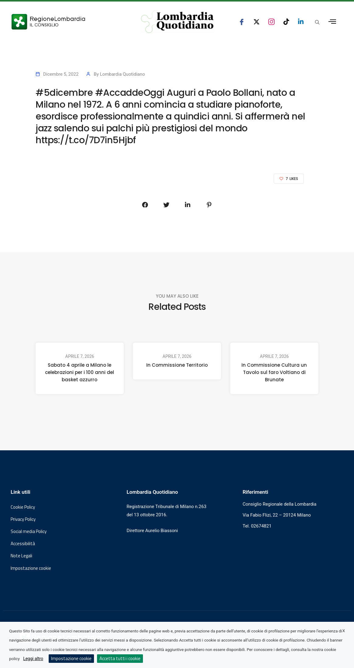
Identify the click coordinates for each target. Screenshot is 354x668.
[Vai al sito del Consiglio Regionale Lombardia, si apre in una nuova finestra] (67, 21)
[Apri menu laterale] (332, 21)
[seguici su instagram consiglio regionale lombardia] (271, 22)
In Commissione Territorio (177, 365)
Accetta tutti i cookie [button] (120, 658)
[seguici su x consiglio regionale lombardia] (256, 22)
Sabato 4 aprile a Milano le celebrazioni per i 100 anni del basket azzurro (79, 372)
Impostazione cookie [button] (31, 568)
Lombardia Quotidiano (122, 74)
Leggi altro (33, 658)
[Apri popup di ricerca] (317, 22)
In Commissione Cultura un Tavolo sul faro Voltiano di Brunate (274, 372)
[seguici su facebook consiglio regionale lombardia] (241, 22)
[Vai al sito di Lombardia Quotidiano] (177, 21)
